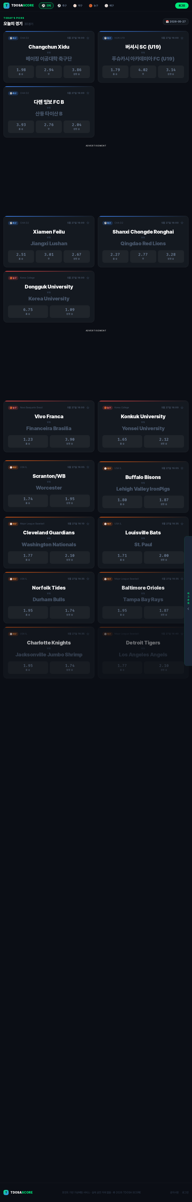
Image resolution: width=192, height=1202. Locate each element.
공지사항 (174, 1192)
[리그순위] (188, 601)
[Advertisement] (96, 179)
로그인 (182, 5)
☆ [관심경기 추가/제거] (87, 38)
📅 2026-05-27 (176, 21)
